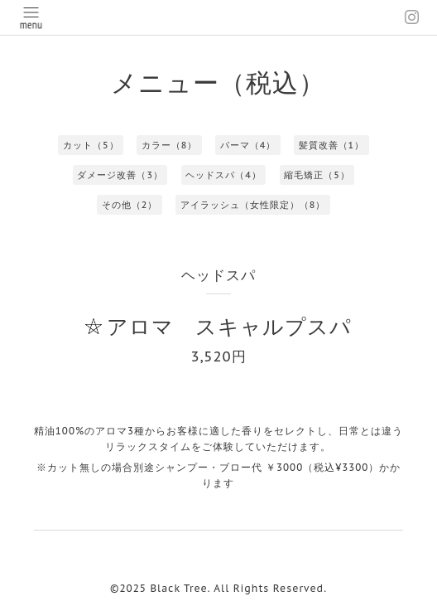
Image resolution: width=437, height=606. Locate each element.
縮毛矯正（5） (317, 175)
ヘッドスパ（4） (223, 175)
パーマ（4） (248, 145)
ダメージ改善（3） (120, 175)
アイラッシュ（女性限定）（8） (253, 205)
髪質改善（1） (332, 145)
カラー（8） (170, 145)
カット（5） (91, 145)
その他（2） (130, 205)
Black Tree (178, 588)
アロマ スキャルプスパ (229, 326)
